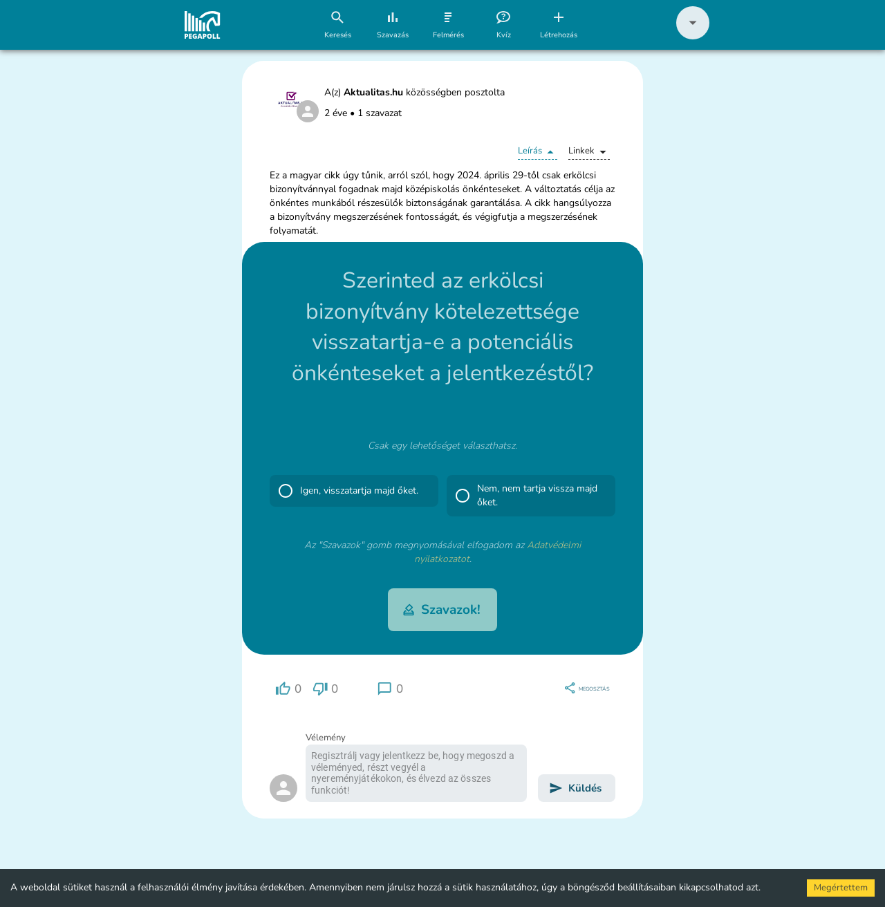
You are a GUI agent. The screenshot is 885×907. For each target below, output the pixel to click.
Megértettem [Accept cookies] (841, 887)
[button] (692, 36)
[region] (288, 689)
